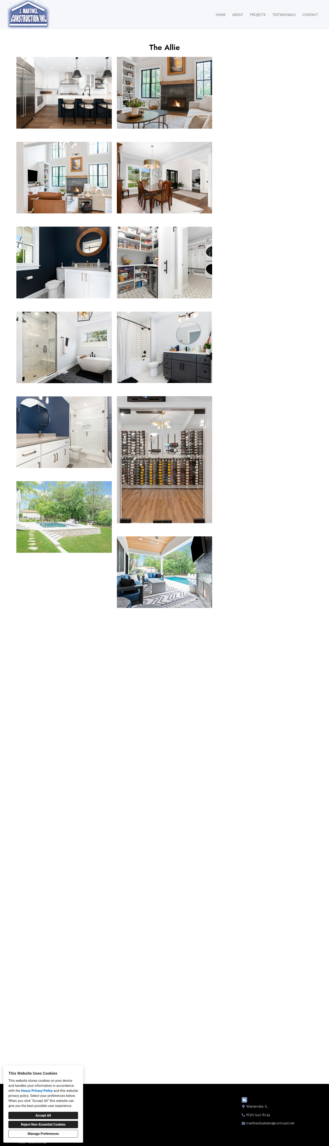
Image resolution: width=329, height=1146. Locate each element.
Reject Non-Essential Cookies (43, 1124)
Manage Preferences (43, 1134)
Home (221, 14)
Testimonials (284, 14)
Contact (310, 14)
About (237, 14)
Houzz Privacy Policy (37, 1091)
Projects (258, 14)
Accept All (43, 1115)
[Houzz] (244, 1112)
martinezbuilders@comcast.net (270, 1135)
